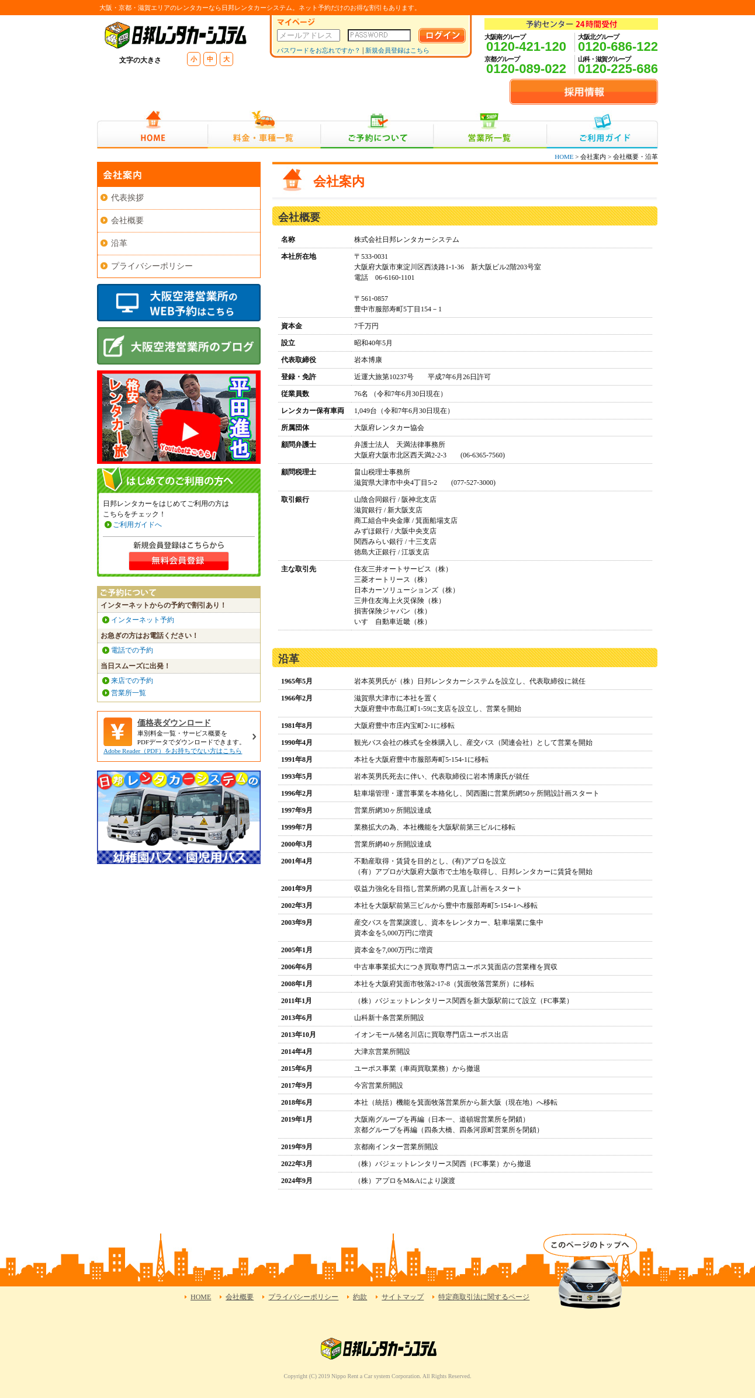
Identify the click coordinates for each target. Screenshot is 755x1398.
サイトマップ (403, 1297)
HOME (152, 129)
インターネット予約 (142, 620)
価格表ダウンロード (174, 723)
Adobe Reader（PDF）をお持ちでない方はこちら (172, 750)
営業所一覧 (490, 129)
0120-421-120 (526, 46)
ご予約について (377, 129)
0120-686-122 (618, 46)
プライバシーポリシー (152, 266)
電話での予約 (132, 650)
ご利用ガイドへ (137, 525)
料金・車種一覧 (264, 129)
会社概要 (127, 220)
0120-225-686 (618, 68)
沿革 (119, 243)
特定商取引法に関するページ (483, 1297)
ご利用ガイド (602, 129)
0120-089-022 (526, 68)
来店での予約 (132, 681)
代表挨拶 (127, 197)
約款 (360, 1297)
